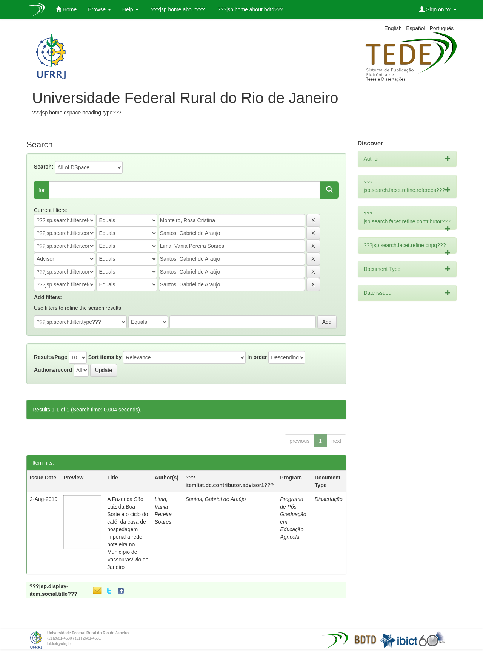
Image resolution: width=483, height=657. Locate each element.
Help (130, 9)
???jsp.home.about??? (177, 9)
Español (415, 28)
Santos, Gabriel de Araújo (215, 499)
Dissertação (329, 499)
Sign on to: (438, 9)
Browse (99, 9)
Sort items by (105, 357)
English (393, 28)
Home (66, 9)
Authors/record (53, 370)
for (41, 190)
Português (441, 28)
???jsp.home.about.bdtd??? (249, 9)
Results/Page (50, 357)
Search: (43, 167)
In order (257, 357)
